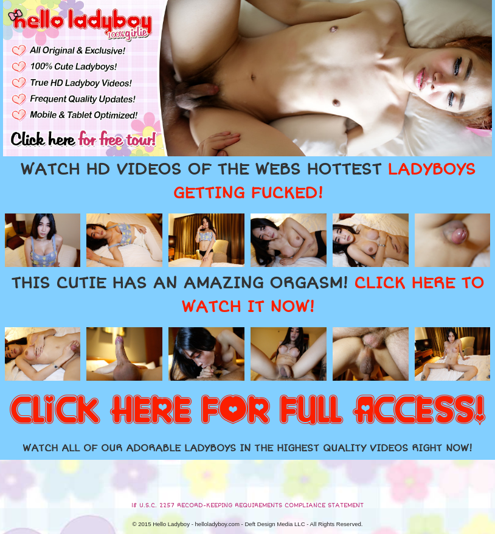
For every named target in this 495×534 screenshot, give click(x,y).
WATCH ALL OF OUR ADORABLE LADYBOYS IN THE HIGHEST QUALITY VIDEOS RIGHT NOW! (247, 448)
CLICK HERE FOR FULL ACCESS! (247, 411)
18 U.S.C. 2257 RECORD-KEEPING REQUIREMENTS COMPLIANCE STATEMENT (247, 505)
